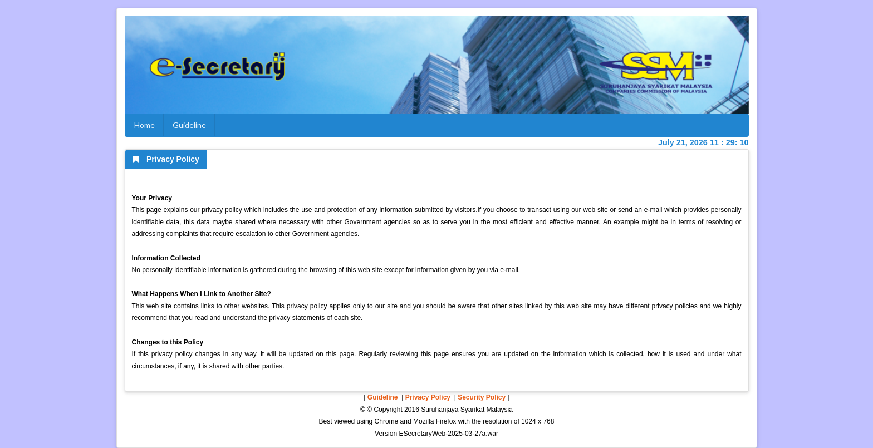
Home (144, 125)
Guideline (189, 125)
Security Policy (482, 397)
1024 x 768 (537, 421)
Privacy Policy (427, 397)
